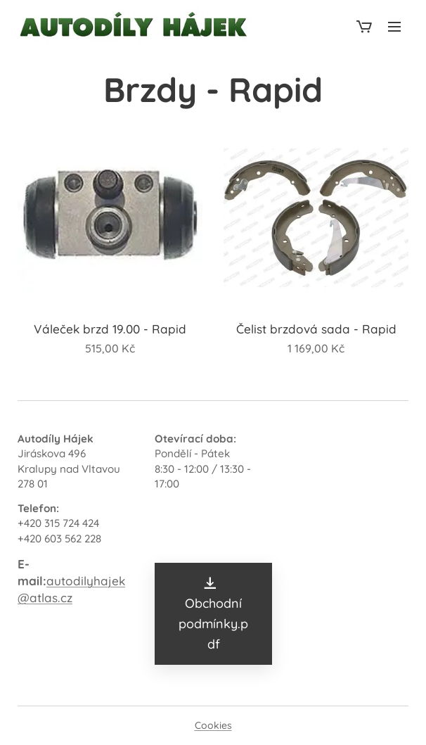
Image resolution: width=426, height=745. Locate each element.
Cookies (213, 725)
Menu (394, 26)
